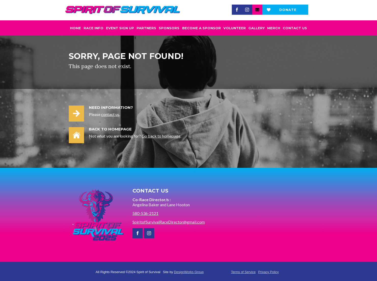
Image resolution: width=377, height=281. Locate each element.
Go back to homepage (161, 136)
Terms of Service (243, 272)
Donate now (288, 11)
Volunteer (234, 28)
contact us (110, 114)
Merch (273, 28)
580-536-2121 (145, 213)
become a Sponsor (201, 28)
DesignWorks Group (189, 272)
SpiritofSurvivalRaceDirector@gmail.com (168, 221)
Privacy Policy (268, 272)
